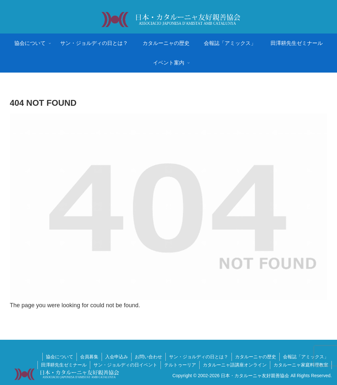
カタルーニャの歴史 (255, 356)
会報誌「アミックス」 (306, 356)
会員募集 (89, 356)
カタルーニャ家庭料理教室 (301, 364)
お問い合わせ (148, 356)
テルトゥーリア (180, 364)
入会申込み (116, 356)
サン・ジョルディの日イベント (125, 364)
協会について (59, 356)
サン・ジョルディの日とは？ (198, 356)
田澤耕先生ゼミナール (64, 364)
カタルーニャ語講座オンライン (235, 364)
